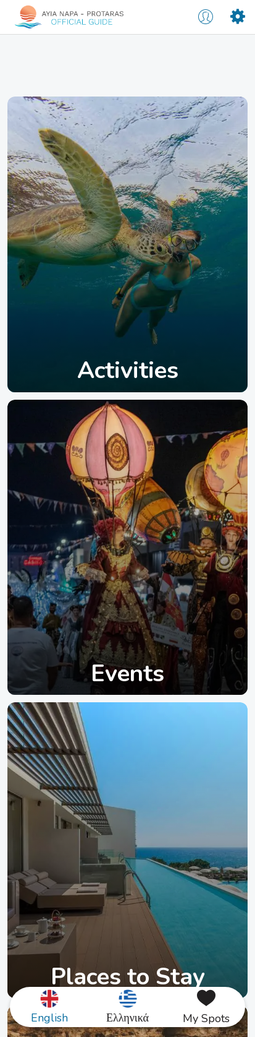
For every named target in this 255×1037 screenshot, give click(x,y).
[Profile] (205, 17)
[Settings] (238, 17)
